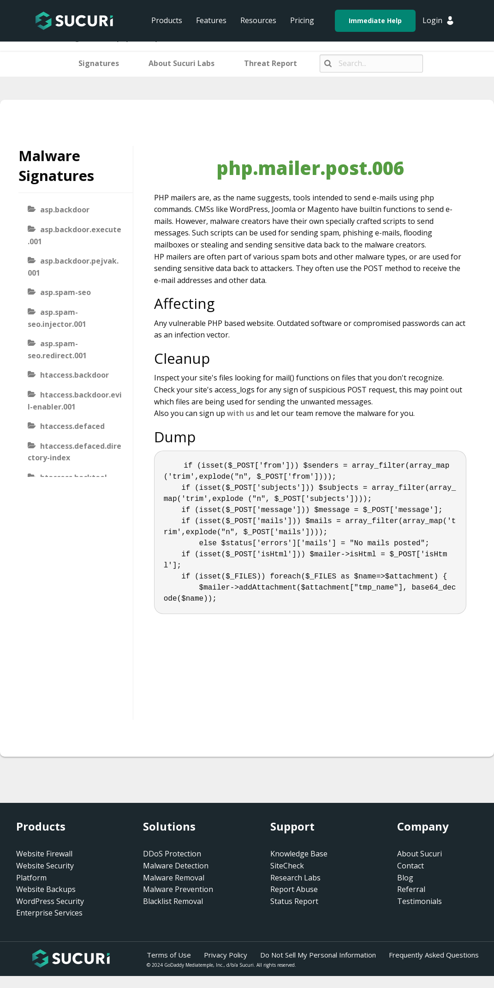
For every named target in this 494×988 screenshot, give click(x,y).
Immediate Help (375, 20)
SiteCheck (287, 866)
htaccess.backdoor (74, 375)
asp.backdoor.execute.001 (74, 235)
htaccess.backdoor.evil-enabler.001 (75, 401)
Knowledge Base (298, 854)
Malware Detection (175, 866)
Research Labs (295, 878)
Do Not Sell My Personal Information (318, 954)
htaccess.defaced (72, 426)
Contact (410, 866)
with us (240, 413)
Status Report (294, 901)
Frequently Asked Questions (434, 954)
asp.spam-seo (65, 292)
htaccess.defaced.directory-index (74, 452)
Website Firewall (44, 854)
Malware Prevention (178, 889)
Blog (405, 878)
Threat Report (270, 63)
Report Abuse (294, 889)
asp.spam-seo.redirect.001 (57, 349)
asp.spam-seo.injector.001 (57, 318)
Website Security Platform (45, 872)
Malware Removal (173, 878)
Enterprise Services (49, 913)
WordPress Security (50, 901)
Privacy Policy (225, 954)
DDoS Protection (172, 854)
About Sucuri (419, 854)
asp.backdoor (64, 210)
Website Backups (46, 889)
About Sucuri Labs (181, 63)
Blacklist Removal (173, 901)
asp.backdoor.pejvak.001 (73, 267)
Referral (411, 889)
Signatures (98, 63)
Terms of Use (169, 954)
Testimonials (419, 901)
